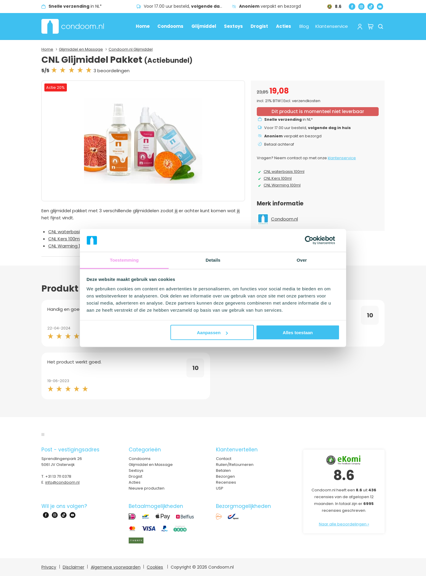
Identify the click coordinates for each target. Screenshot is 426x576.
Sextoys (233, 26)
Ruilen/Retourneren (235, 464)
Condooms (170, 26)
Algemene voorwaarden (116, 567)
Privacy (48, 567)
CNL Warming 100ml (69, 246)
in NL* (75, 6)
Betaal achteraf (279, 144)
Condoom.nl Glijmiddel (131, 49)
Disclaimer (73, 567)
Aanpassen (212, 332)
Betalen (223, 470)
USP (219, 488)
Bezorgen (225, 476)
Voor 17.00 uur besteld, (188, 6)
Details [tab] (213, 259)
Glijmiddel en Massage (81, 49)
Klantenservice (331, 26)
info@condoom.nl (62, 482)
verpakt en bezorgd (270, 6)
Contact (223, 458)
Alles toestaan (298, 332)
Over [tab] (302, 259)
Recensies (226, 482)
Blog (304, 26)
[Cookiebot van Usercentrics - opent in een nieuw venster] (314, 240)
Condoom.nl (284, 219)
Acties (283, 26)
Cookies (155, 567)
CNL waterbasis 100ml (72, 232)
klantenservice (342, 157)
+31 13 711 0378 (58, 476)
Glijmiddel (203, 26)
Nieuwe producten (146, 488)
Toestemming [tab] (124, 259)
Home (143, 26)
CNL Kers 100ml (64, 239)
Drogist (259, 26)
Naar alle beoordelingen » (344, 524)
